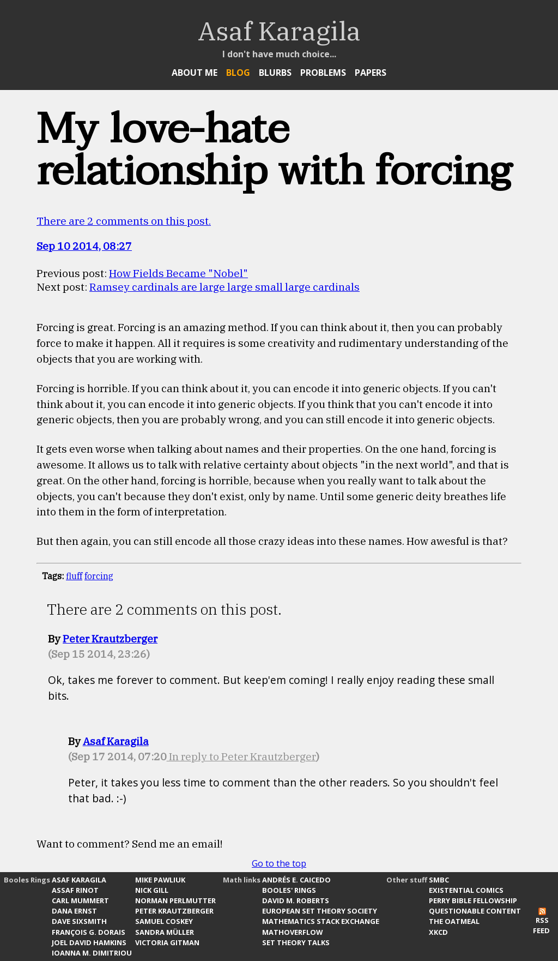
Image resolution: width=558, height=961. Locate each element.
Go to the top (279, 863)
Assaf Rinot (75, 890)
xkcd (438, 932)
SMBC (439, 880)
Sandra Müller (164, 932)
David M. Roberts (295, 900)
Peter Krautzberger (110, 638)
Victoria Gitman (167, 942)
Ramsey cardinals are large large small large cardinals (224, 286)
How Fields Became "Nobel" (178, 273)
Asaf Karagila (116, 741)
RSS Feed (541, 921)
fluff (74, 575)
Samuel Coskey (164, 921)
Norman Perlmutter (175, 900)
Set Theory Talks (296, 942)
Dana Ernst (74, 911)
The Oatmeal (454, 921)
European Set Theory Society (319, 911)
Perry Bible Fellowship (473, 900)
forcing (98, 575)
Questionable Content (475, 911)
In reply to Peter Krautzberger (241, 756)
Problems (323, 73)
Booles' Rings (289, 890)
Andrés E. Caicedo (296, 880)
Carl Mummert (80, 900)
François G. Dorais (88, 932)
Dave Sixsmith (79, 921)
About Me (194, 73)
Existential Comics (466, 890)
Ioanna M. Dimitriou (92, 953)
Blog (238, 73)
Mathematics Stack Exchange (320, 921)
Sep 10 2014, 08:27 (84, 246)
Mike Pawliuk (160, 880)
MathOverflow (292, 932)
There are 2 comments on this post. (124, 220)
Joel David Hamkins (89, 942)
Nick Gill (151, 890)
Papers (370, 73)
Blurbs (275, 73)
